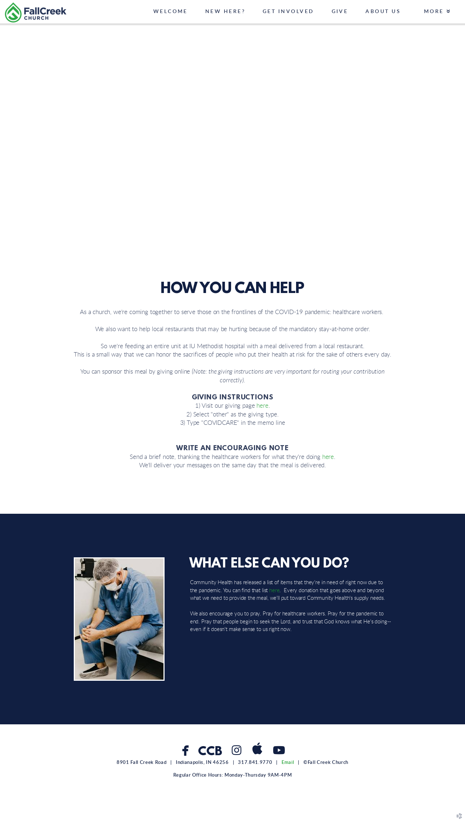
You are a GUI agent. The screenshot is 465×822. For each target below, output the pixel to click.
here (262, 406)
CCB (210, 752)
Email (288, 762)
